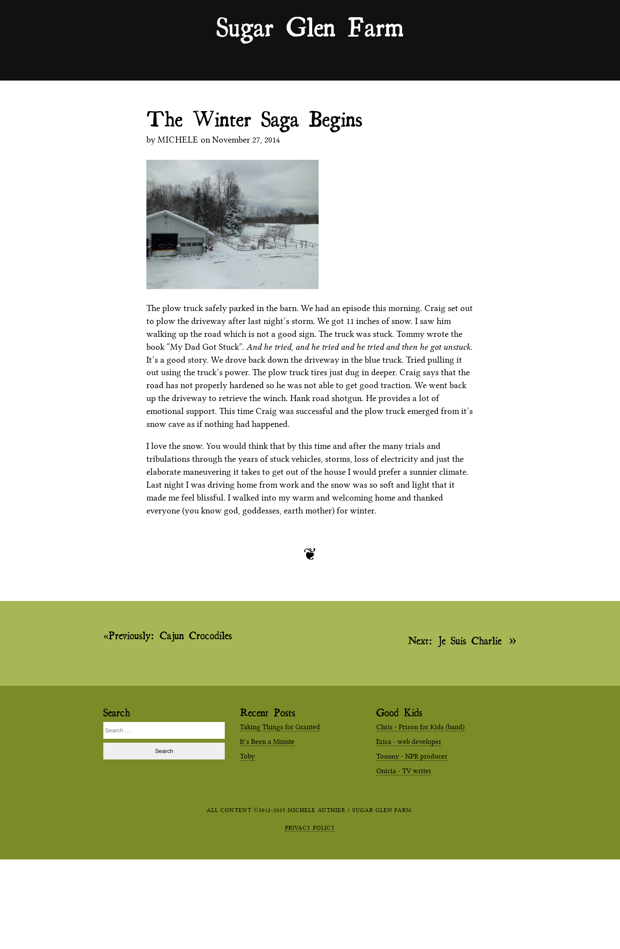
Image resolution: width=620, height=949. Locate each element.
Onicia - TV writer (403, 771)
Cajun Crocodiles (170, 635)
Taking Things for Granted (280, 727)
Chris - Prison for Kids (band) (420, 727)
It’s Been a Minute (267, 741)
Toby (247, 756)
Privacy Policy (310, 827)
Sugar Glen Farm (310, 26)
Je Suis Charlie (455, 640)
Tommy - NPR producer (411, 756)
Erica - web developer (408, 741)
